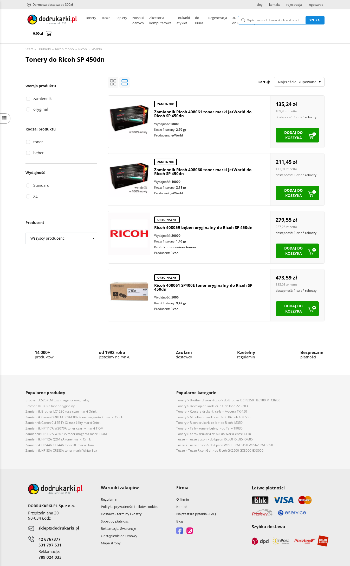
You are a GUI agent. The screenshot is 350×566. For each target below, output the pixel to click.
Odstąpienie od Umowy (119, 523)
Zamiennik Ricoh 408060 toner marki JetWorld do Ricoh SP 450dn (202, 159)
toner (38, 129)
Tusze (105, 20)
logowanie (315, 5)
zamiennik (42, 86)
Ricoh (174, 240)
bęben (38, 140)
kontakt (274, 5)
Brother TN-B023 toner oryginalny (50, 393)
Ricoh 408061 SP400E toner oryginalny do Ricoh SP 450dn (203, 274)
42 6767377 (49, 526)
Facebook (179, 518)
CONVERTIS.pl (281, 560)
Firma (182, 475)
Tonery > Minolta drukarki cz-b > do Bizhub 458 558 (213, 404)
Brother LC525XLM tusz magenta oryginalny (57, 387)
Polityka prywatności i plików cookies (129, 494)
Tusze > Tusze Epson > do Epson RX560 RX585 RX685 (214, 427)
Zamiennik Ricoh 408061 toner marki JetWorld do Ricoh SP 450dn (202, 101)
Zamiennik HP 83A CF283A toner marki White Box (61, 438)
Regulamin (109, 486)
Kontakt (182, 494)
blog (259, 5)
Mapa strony (111, 530)
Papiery (121, 20)
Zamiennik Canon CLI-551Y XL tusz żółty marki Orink (62, 410)
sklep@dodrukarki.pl (58, 515)
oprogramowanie (311, 560)
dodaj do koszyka (293, 122)
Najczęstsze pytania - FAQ (196, 501)
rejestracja (294, 5)
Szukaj (288, 20)
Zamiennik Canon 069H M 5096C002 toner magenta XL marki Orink (74, 404)
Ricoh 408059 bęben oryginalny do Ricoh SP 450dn (203, 214)
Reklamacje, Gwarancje (118, 516)
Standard (41, 172)
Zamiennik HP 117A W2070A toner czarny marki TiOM (64, 416)
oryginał (40, 96)
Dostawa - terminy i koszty (121, 501)
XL (35, 183)
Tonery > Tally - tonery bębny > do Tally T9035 (209, 416)
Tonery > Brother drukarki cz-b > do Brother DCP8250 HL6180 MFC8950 (228, 387)
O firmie (182, 486)
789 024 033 (50, 544)
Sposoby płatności (115, 508)
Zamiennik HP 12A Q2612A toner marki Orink (58, 427)
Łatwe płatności (268, 475)
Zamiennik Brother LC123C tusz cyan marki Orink (60, 399)
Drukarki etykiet (144, 20)
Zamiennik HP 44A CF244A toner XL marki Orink (59, 432)
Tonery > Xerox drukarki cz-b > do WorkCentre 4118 (213, 421)
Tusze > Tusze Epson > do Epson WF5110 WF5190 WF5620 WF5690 (224, 432)
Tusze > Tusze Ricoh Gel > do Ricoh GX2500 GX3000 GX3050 (219, 438)
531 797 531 (50, 532)
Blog (179, 508)
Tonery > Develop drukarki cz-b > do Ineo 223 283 (212, 393)
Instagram (189, 518)
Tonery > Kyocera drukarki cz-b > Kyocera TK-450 (211, 399)
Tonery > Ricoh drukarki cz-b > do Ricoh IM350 (209, 410)
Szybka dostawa (268, 514)
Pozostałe (169, 20)
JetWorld (177, 123)
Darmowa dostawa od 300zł (50, 5)
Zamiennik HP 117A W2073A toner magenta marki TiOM (66, 421)
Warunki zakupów (120, 475)
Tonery (90, 20)
